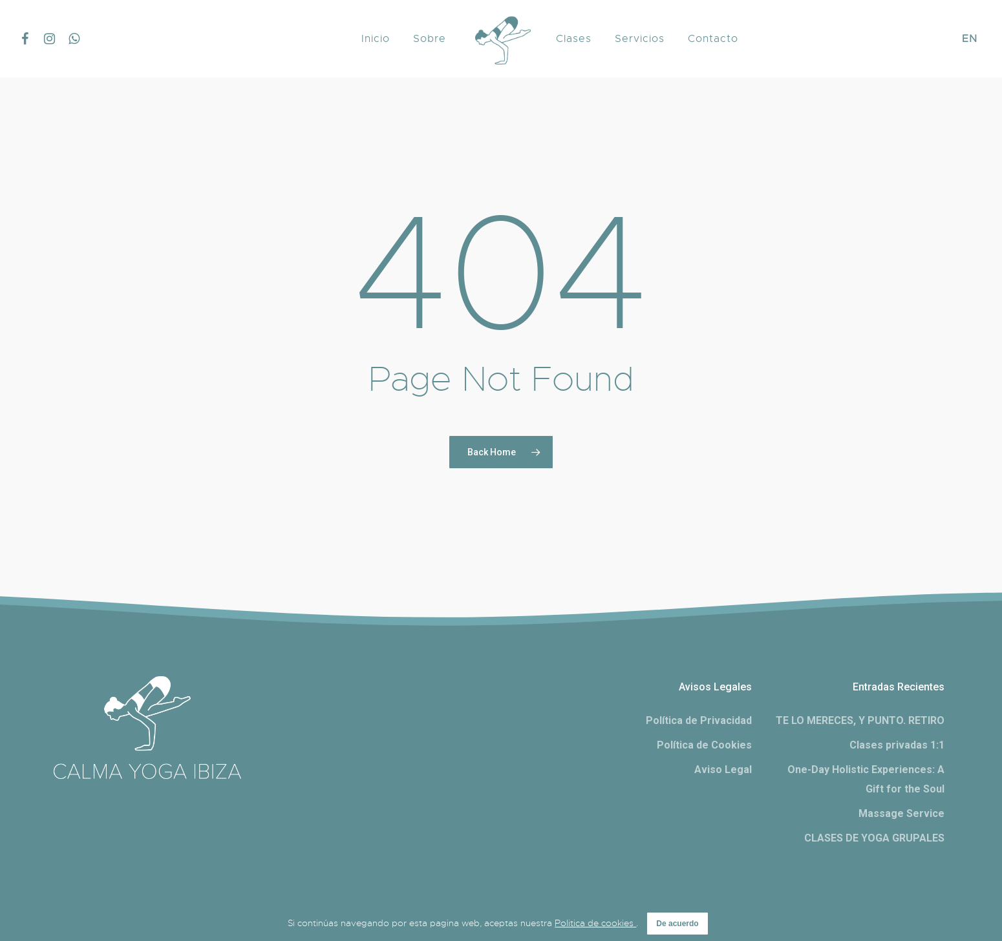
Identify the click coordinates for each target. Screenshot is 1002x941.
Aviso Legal (723, 769)
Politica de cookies (595, 923)
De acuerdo (677, 923)
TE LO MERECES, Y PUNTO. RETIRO (860, 720)
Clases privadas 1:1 (896, 745)
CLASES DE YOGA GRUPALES (874, 838)
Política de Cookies (704, 745)
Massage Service (901, 813)
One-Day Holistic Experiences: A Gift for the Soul (865, 779)
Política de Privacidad (699, 720)
